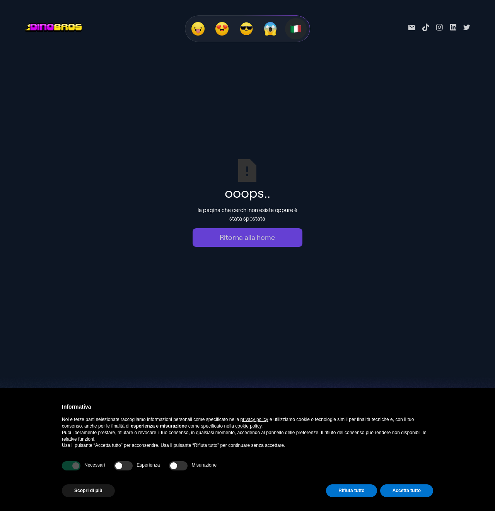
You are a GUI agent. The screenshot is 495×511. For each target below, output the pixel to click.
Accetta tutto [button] (407, 490)
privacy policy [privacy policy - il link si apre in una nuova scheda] (254, 419)
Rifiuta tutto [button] (351, 490)
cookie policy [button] (248, 426)
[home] (53, 27)
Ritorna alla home (247, 237)
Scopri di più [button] (88, 490)
